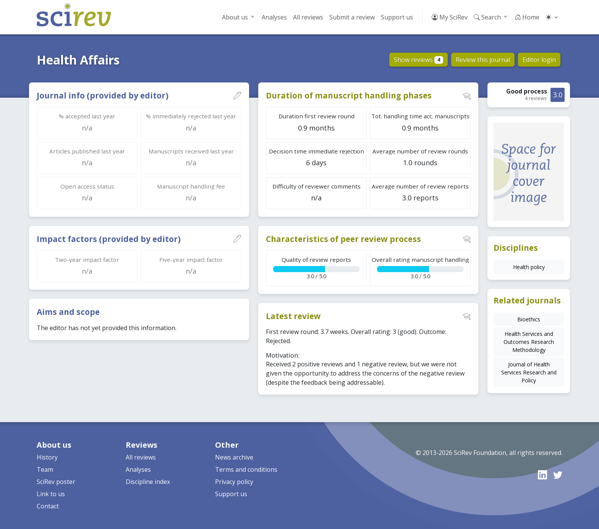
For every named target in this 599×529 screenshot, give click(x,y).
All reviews (308, 17)
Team (45, 469)
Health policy (529, 267)
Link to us (51, 494)
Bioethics (528, 319)
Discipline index (148, 481)
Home (527, 17)
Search (487, 17)
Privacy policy (234, 481)
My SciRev (450, 17)
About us (235, 17)
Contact (48, 506)
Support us (397, 17)
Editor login (539, 59)
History (47, 457)
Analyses (274, 17)
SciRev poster (56, 481)
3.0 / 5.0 (316, 268)
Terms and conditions (246, 469)
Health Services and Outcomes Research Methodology (528, 341)
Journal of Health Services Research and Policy (529, 372)
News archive (234, 457)
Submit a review (352, 17)
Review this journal (483, 59)
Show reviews (418, 59)
